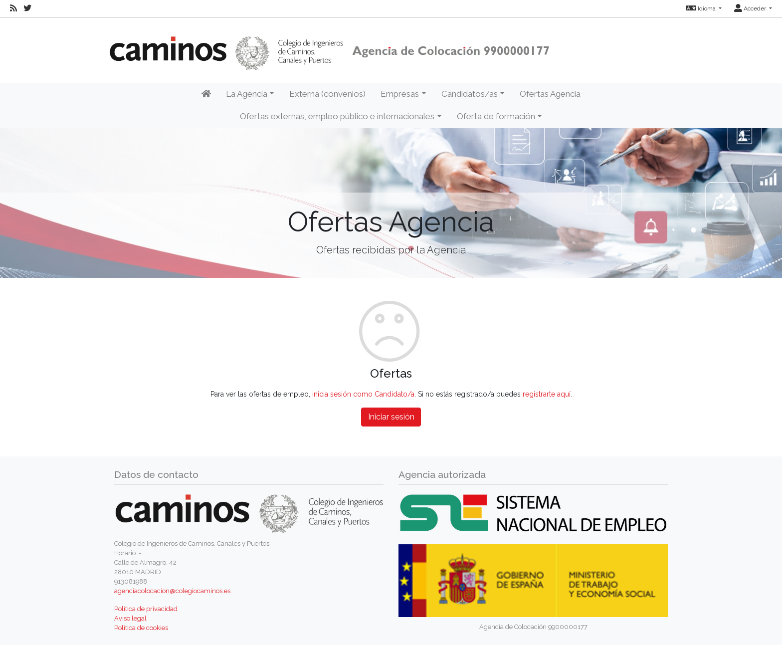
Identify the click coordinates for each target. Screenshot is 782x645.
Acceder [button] (751, 8)
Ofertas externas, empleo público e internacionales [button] (337, 116)
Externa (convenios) (327, 94)
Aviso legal (130, 618)
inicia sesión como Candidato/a (363, 394)
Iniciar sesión (391, 417)
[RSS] (13, 8)
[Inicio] (206, 94)
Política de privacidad (146, 609)
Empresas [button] (400, 94)
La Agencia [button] (246, 94)
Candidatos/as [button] (469, 94)
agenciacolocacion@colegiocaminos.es (172, 591)
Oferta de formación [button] (496, 116)
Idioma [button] (701, 8)
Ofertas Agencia (550, 94)
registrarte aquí (547, 394)
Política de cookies (141, 628)
